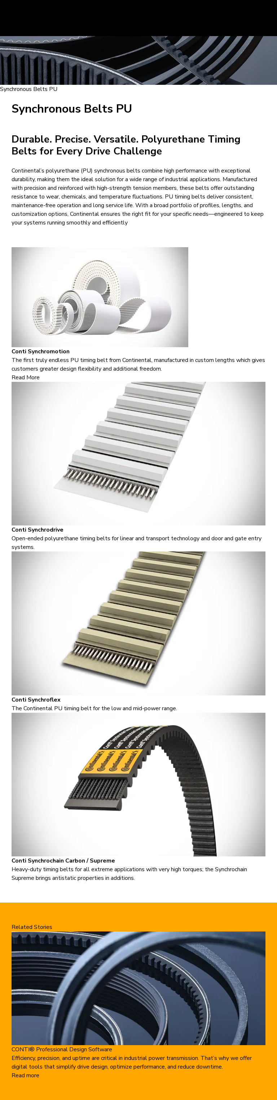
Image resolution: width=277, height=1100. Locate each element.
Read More (26, 377)
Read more (25, 1075)
